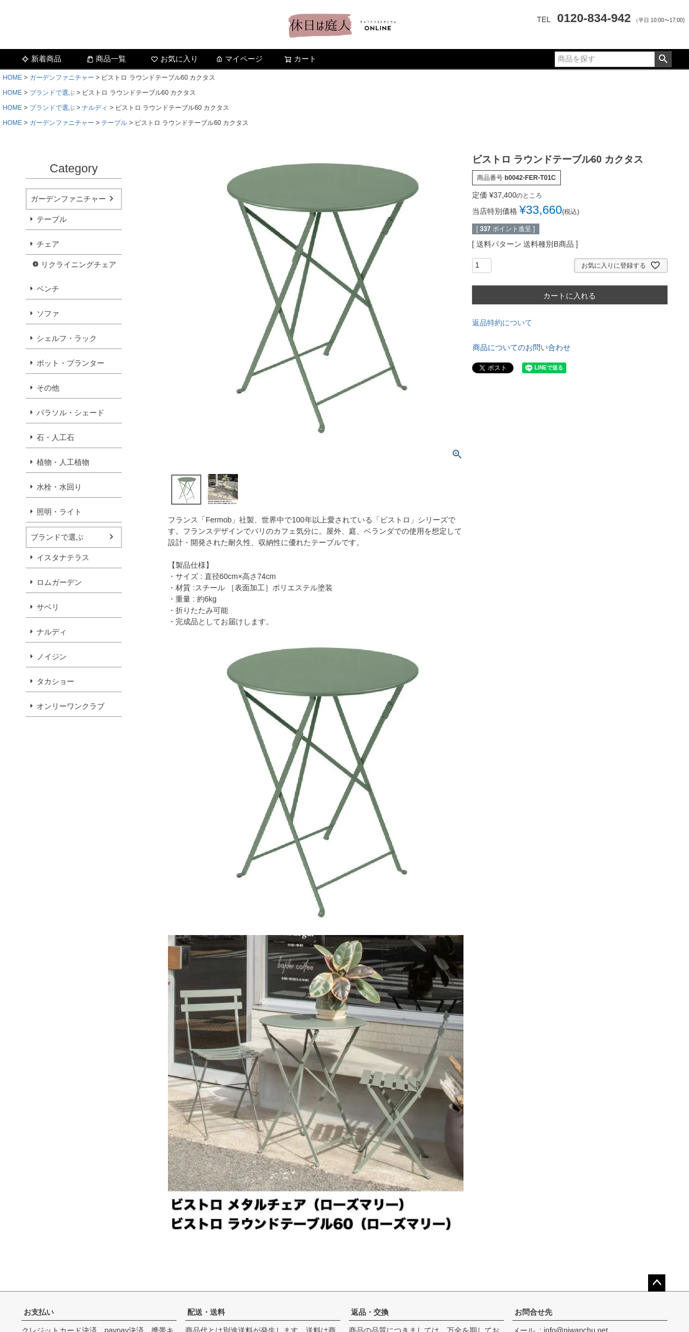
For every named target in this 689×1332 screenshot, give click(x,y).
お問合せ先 (533, 1312)
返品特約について (502, 322)
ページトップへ (656, 1283)
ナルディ (95, 107)
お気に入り (174, 58)
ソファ (48, 313)
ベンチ (48, 288)
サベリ (48, 607)
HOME (12, 77)
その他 (48, 387)
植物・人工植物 (63, 462)
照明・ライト (59, 511)
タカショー (55, 681)
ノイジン (52, 656)
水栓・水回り (59, 487)
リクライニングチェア (78, 264)
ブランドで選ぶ (52, 92)
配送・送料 (206, 1312)
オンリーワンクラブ (70, 706)
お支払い (39, 1312)
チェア (48, 244)
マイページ (239, 58)
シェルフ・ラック (67, 338)
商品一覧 (106, 58)
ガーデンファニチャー (62, 77)
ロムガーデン (59, 582)
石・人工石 (55, 437)
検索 (663, 59)
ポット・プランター (70, 363)
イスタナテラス (63, 557)
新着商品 (41, 58)
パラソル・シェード (70, 412)
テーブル (114, 123)
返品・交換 (370, 1312)
